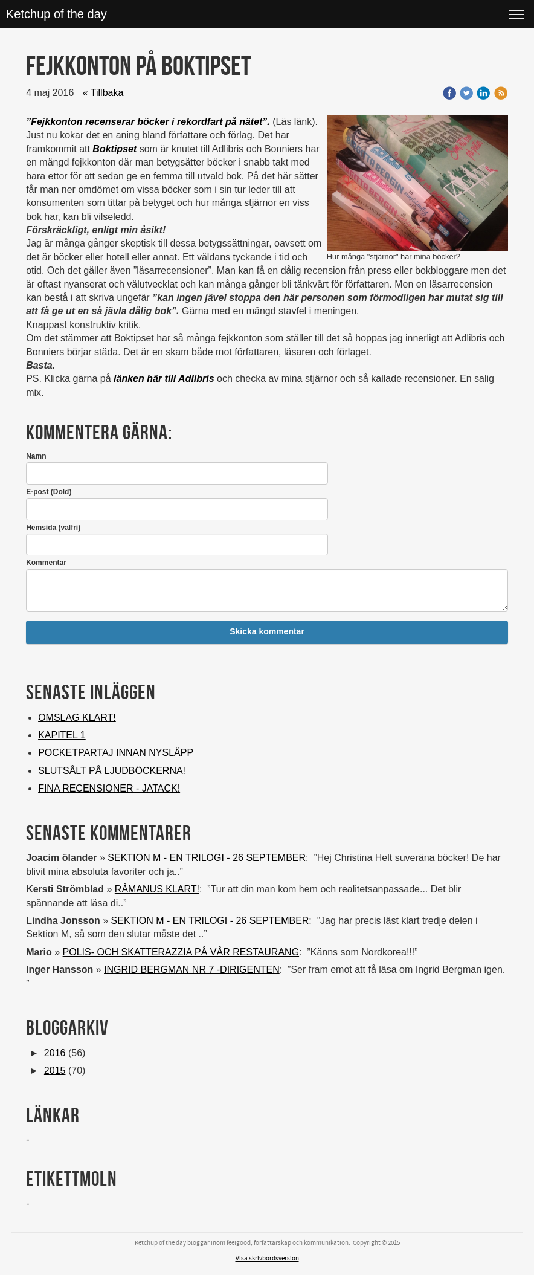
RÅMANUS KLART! (157, 889)
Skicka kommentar (267, 631)
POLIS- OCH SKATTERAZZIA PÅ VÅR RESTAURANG (181, 952)
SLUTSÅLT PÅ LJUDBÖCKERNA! (111, 771)
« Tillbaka (103, 93)
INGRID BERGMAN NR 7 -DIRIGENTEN (192, 969)
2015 (55, 1070)
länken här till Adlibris (164, 378)
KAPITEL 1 (62, 735)
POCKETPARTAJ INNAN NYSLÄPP (115, 752)
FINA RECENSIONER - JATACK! (109, 788)
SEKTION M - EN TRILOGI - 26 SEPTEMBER (207, 858)
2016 (55, 1053)
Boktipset (114, 149)
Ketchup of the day (56, 14)
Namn (36, 456)
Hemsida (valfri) (53, 527)
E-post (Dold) (48, 492)
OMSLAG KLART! (77, 717)
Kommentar (46, 562)
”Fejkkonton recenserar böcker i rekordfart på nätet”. (148, 122)
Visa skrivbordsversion (267, 1258)
